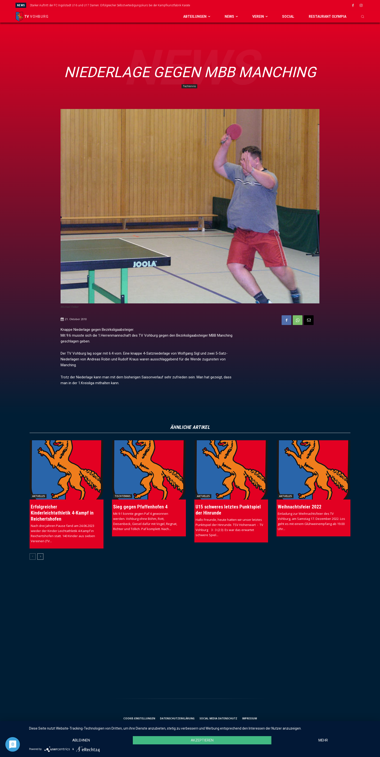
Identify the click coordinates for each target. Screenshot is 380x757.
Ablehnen (81, 740)
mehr (323, 740)
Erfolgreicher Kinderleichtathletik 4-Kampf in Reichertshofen (62, 513)
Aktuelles (38, 496)
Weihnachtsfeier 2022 (299, 507)
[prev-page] (33, 556)
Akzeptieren (202, 740)
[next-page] (40, 556)
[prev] (209, 5)
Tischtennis (189, 86)
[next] (217, 5)
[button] (362, 16)
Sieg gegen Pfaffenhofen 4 (140, 507)
